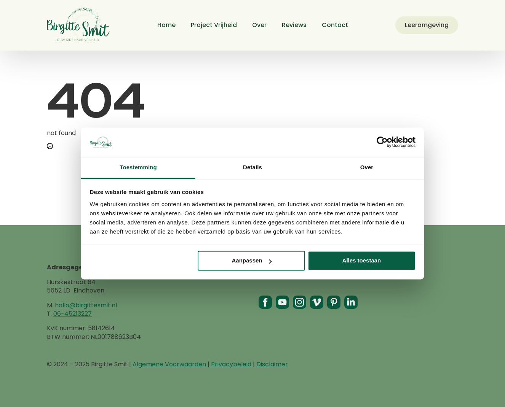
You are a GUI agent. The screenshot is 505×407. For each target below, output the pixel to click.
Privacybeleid (230, 364)
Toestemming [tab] (138, 167)
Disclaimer (272, 364)
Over (259, 25)
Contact (335, 25)
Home (166, 25)
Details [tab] (252, 167)
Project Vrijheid (214, 25)
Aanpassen (252, 261)
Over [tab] (367, 167)
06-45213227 (72, 313)
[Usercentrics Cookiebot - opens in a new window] (382, 142)
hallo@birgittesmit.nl (86, 305)
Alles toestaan (361, 261)
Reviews (294, 25)
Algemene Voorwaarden (170, 364)
